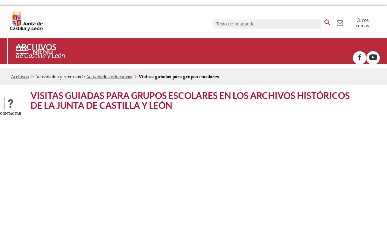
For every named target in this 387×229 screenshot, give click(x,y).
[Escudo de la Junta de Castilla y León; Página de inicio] (26, 30)
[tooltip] (340, 22)
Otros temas (362, 22)
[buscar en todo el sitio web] (327, 21)
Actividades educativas (109, 77)
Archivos (20, 77)
